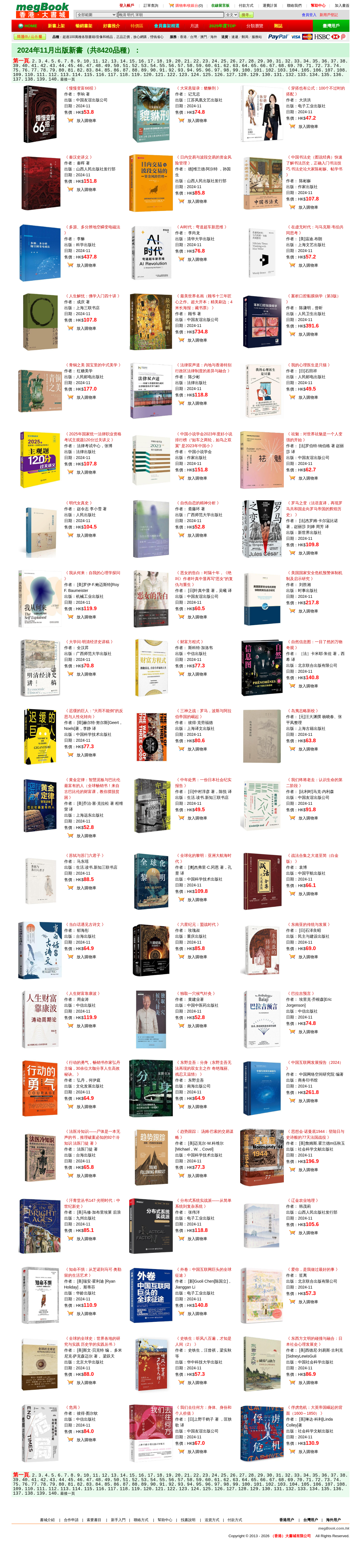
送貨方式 (212, 1520)
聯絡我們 (294, 5)
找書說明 (188, 1520)
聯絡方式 (141, 1520)
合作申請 (71, 1520)
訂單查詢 (151, 5)
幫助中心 (165, 1520)
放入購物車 (86, 120)
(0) (189, 5)
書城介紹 (47, 1520)
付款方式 (246, 5)
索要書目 (94, 1520)
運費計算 (270, 5)
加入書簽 (342, 5)
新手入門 (118, 1520)
